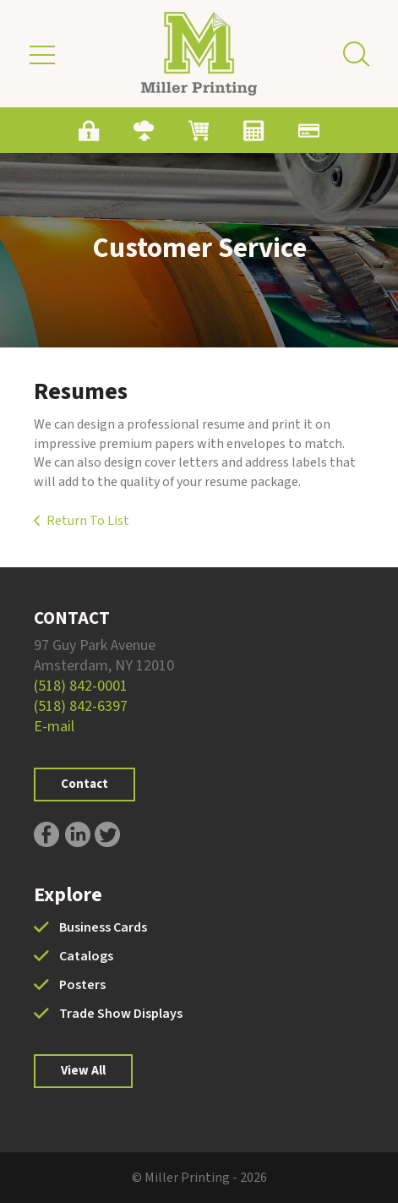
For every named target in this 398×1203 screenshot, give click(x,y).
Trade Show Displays (121, 1013)
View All (83, 1071)
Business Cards (103, 927)
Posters (82, 985)
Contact (84, 784)
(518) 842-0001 (81, 686)
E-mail (54, 726)
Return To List (87, 520)
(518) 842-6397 (81, 706)
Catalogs (86, 956)
